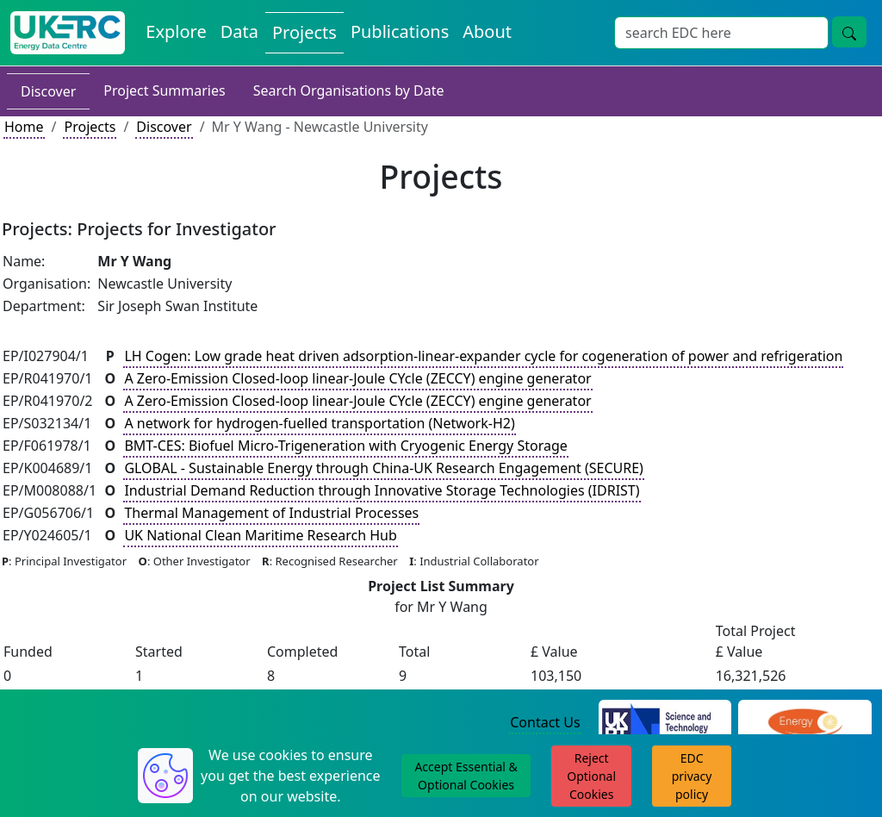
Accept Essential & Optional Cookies (465, 775)
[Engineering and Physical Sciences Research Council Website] (805, 723)
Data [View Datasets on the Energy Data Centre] (239, 31)
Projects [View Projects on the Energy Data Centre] (304, 32)
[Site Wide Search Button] (849, 31)
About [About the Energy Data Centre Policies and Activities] (487, 31)
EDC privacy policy (692, 776)
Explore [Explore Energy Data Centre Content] (176, 31)
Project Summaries (164, 90)
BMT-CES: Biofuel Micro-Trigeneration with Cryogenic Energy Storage (345, 445)
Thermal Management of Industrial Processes (271, 512)
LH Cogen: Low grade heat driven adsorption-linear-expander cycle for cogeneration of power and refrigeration (483, 355)
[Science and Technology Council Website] (665, 723)
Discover (48, 91)
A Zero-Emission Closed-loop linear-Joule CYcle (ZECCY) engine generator (357, 378)
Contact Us (545, 722)
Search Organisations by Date (348, 90)
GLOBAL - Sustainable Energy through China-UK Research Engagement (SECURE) (383, 467)
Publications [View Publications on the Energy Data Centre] (400, 31)
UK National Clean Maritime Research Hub (260, 535)
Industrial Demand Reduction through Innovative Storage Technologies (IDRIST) (381, 490)
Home (24, 126)
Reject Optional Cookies (591, 776)
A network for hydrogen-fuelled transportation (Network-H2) (319, 423)
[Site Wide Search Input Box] (721, 32)
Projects (89, 126)
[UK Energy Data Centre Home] (67, 33)
